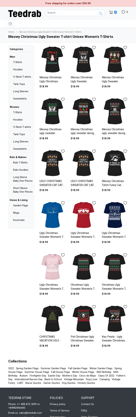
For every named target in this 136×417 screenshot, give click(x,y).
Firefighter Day (38, 375)
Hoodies (18, 69)
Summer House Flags (37, 372)
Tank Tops (19, 84)
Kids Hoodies (20, 169)
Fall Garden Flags (77, 368)
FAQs (84, 410)
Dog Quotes (69, 383)
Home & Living (19, 200)
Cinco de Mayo (87, 375)
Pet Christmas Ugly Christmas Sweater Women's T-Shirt (82, 340)
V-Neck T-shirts (22, 76)
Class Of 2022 (106, 375)
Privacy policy (57, 404)
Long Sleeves (20, 91)
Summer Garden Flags (53, 368)
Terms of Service (59, 410)
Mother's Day (69, 375)
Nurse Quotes (33, 383)
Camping (105, 379)
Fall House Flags (60, 372)
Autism (24, 375)
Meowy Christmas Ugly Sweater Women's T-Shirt (82, 81)
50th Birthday (103, 372)
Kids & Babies (18, 157)
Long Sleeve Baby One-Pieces (23, 179)
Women (14, 107)
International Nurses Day (28, 379)
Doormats (19, 220)
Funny (11, 383)
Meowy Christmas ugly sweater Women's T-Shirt (51, 133)
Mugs (16, 212)
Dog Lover (92, 379)
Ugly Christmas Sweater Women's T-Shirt (52, 236)
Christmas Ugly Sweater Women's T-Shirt (83, 288)
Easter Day (54, 375)
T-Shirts (17, 62)
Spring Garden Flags (27, 368)
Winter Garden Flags (101, 368)
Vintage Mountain (74, 379)
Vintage (116, 379)
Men (12, 56)
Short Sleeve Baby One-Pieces (23, 190)
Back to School (53, 379)
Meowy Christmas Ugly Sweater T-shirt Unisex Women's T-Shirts (50, 32)
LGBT (20, 383)
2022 (11, 368)
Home (11, 32)
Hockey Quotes (86, 383)
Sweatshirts (20, 98)
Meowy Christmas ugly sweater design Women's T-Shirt (83, 133)
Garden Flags (20, 205)
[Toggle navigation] (10, 23)
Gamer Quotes (51, 383)
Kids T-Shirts (20, 162)
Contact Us (87, 404)
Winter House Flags (83, 372)
